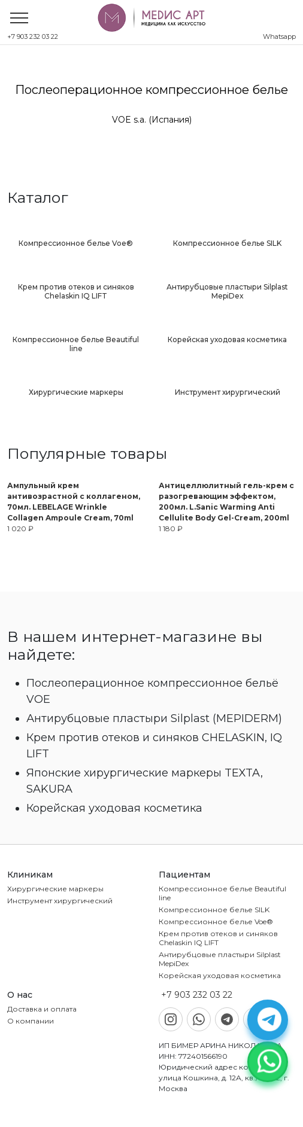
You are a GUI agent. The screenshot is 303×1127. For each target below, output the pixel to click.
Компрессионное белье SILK (214, 909)
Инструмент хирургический (60, 900)
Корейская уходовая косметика (220, 975)
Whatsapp (279, 36)
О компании (30, 1020)
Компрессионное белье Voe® (216, 921)
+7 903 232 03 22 (32, 36)
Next (294, 104)
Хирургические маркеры (55, 888)
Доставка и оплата (42, 1008)
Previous (9, 104)
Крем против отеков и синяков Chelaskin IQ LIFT (218, 938)
